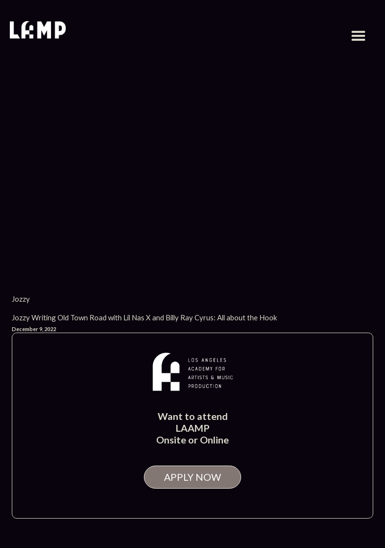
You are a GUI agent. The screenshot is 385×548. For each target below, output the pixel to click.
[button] (358, 36)
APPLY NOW (192, 477)
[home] (38, 31)
